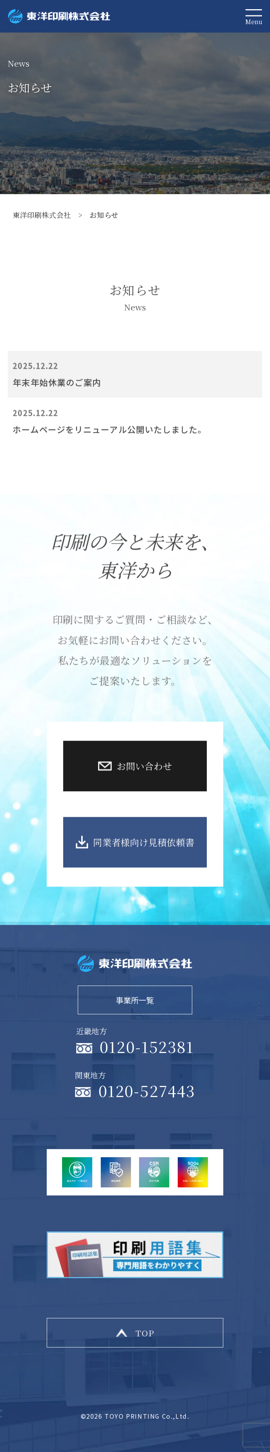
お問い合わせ (144, 793)
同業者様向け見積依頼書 (143, 869)
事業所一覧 (135, 1000)
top (145, 1333)
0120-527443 (146, 1090)
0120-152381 (147, 1046)
